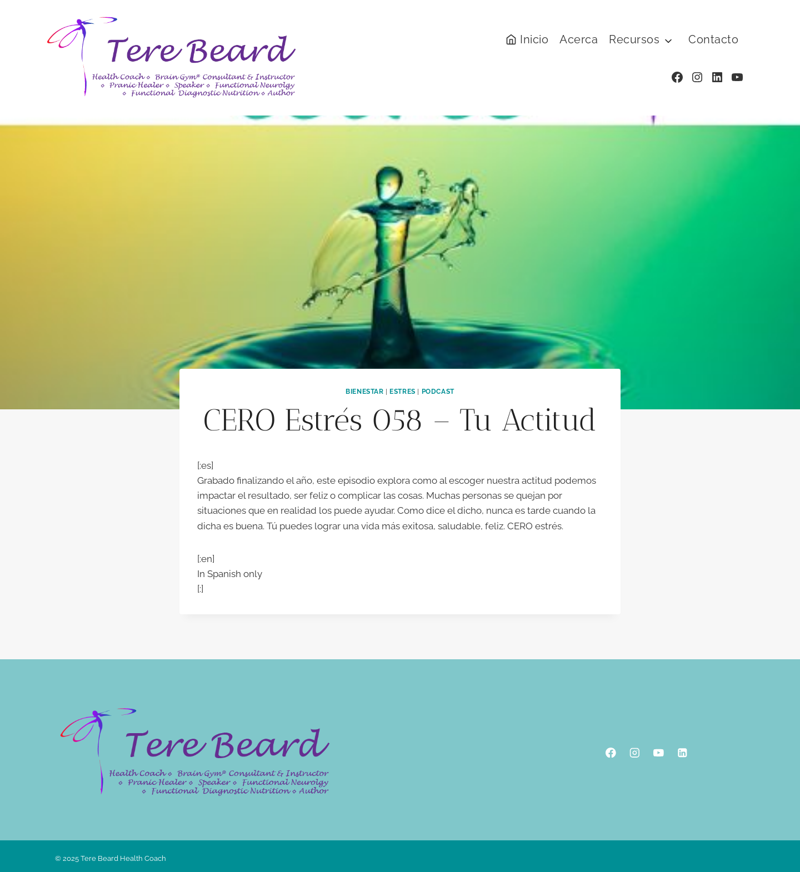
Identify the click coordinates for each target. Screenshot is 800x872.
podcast (438, 391)
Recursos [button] (634, 39)
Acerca (578, 39)
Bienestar (364, 391)
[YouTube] (658, 752)
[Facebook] (611, 752)
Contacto (713, 39)
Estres (402, 391)
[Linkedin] (682, 752)
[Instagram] (634, 752)
